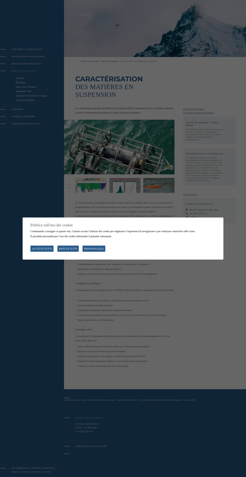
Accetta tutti (42, 248)
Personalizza (94, 248)
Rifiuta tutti (68, 248)
